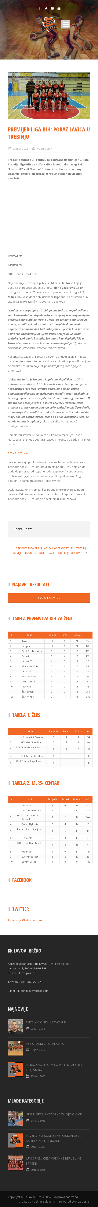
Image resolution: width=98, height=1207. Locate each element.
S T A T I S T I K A (18, 453)
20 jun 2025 (38, 1147)
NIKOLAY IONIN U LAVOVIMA (46, 1022)
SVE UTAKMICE (49, 598)
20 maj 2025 (38, 1170)
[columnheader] (11, 635)
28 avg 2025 (38, 1120)
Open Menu (65, 24)
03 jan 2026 (38, 1028)
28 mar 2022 (20, 148)
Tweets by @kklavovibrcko (25, 920)
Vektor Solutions (44, 1201)
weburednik (44, 148)
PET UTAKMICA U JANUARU (45, 1044)
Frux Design (82, 1201)
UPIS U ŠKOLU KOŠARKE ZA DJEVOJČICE (54, 1114)
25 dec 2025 (38, 1076)
